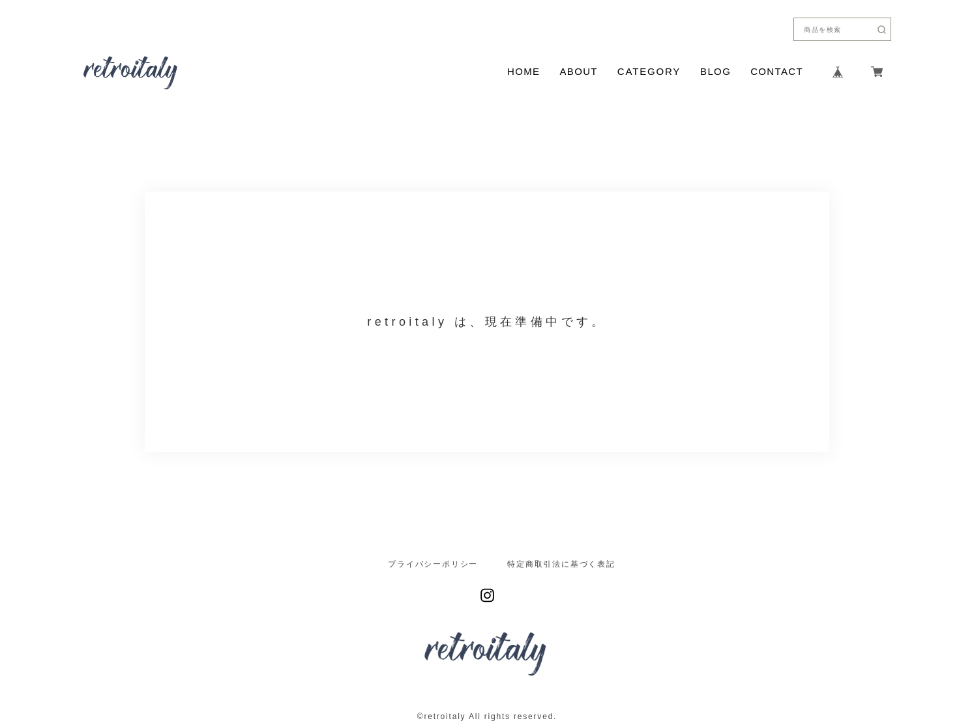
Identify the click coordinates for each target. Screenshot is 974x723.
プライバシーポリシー (433, 564)
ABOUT (578, 71)
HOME (523, 71)
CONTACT (776, 71)
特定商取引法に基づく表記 (561, 564)
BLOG (715, 71)
